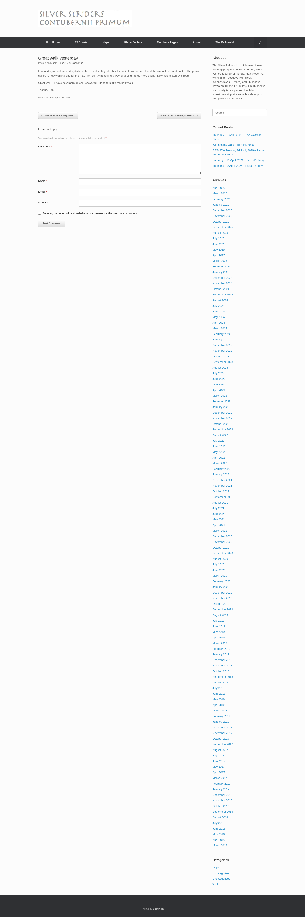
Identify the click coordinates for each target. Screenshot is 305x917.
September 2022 (222, 429)
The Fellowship (226, 42)
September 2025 (222, 227)
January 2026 (220, 204)
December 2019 (222, 592)
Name (42, 180)
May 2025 (218, 249)
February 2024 (221, 334)
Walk (67, 97)
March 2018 (219, 710)
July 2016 (218, 823)
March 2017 (219, 778)
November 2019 (222, 598)
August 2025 (220, 232)
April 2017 (218, 772)
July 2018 (218, 688)
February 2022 (221, 468)
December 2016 (222, 795)
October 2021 (220, 491)
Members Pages (167, 42)
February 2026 (221, 199)
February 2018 (221, 716)
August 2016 (220, 817)
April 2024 (218, 322)
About (197, 42)
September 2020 (222, 553)
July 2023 (218, 373)
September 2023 (222, 362)
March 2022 (219, 463)
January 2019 (220, 654)
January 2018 (220, 721)
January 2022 (220, 474)
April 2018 (218, 705)
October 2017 (220, 738)
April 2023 (218, 390)
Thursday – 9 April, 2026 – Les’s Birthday (237, 165)
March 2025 (219, 260)
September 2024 (222, 294)
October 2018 (220, 671)
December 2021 (222, 480)
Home (53, 42)
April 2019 (218, 637)
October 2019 (220, 603)
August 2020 (220, 558)
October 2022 (220, 424)
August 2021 (220, 502)
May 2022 (218, 452)
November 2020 (222, 541)
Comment (45, 146)
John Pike (77, 63)
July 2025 (218, 238)
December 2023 (222, 345)
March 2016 (219, 845)
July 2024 (218, 305)
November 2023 (222, 350)
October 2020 (220, 547)
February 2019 (221, 648)
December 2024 (222, 277)
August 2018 (220, 682)
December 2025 (222, 210)
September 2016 (222, 811)
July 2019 (218, 620)
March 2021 (219, 530)
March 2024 (219, 328)
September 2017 (222, 744)
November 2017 (222, 733)
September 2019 (222, 609)
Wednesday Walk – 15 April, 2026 (233, 144)
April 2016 (218, 839)
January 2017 (220, 789)
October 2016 (220, 806)
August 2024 (220, 300)
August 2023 (220, 367)
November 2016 (222, 800)
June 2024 (218, 311)
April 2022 (218, 457)
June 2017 (218, 761)
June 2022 (218, 446)
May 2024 (218, 317)
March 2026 (219, 193)
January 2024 (220, 339)
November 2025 (222, 215)
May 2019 (218, 631)
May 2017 (218, 766)
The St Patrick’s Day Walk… (58, 115)
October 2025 (220, 221)
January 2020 (220, 586)
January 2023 (220, 407)
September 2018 (222, 676)
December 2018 (222, 660)
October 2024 (220, 289)
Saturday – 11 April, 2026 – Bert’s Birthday (238, 160)
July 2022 (218, 440)
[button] (260, 42)
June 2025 (218, 244)
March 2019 (219, 643)
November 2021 (222, 485)
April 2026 (218, 187)
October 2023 (220, 356)
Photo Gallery (133, 42)
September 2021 (222, 496)
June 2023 (218, 379)
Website (43, 202)
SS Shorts (80, 42)
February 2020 (221, 581)
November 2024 (222, 283)
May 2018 (218, 699)
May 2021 (218, 519)
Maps (105, 42)
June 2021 (218, 513)
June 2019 (218, 626)
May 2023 (218, 384)
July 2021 (218, 508)
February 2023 (221, 401)
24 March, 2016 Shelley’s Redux (179, 115)
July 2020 (218, 564)
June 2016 (218, 828)
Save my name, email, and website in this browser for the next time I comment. (90, 213)
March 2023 (219, 395)
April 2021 (218, 525)
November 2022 (222, 418)
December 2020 (222, 536)
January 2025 (220, 272)
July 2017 (218, 755)
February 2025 (221, 266)
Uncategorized (221, 878)
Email (42, 191)
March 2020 (219, 575)
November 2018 (222, 665)
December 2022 (222, 412)
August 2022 (220, 435)
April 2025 (218, 255)
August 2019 (220, 615)
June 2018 (218, 693)
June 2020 (218, 570)
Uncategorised (56, 97)
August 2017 (220, 750)
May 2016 (218, 834)
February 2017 (221, 783)
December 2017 (222, 727)
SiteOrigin (158, 908)
